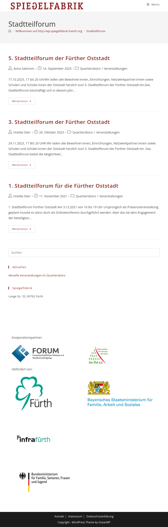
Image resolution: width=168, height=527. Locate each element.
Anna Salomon (23, 68)
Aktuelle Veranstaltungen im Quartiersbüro (36, 275)
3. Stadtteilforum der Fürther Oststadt (59, 122)
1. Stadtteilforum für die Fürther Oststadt (63, 185)
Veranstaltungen (115, 68)
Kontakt (59, 516)
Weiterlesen (23, 102)
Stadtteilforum (96, 31)
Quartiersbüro (90, 68)
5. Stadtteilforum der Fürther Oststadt (59, 58)
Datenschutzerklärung (100, 516)
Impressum (75, 516)
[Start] (9, 31)
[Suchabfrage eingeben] (83, 252)
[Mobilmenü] (153, 4)
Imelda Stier (21, 132)
